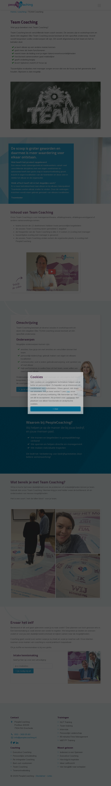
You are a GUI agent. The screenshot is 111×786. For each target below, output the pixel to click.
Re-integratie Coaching (23, 759)
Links (49, 776)
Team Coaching (20, 766)
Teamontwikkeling (21, 770)
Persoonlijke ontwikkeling (24, 755)
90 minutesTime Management (74, 736)
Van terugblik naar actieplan (73, 766)
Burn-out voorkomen (22, 763)
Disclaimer (40, 776)
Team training (66, 725)
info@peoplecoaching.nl (25, 737)
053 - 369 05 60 (22, 734)
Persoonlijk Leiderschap (71, 733)
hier (68, 391)
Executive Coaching (22, 752)
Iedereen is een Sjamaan (71, 752)
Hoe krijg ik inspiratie (69, 759)
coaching (22, 11)
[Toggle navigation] (99, 5)
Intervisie (64, 729)
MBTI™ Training (67, 740)
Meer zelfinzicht (67, 763)
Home (13, 11)
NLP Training (66, 722)
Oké (56, 409)
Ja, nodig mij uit (24, 671)
